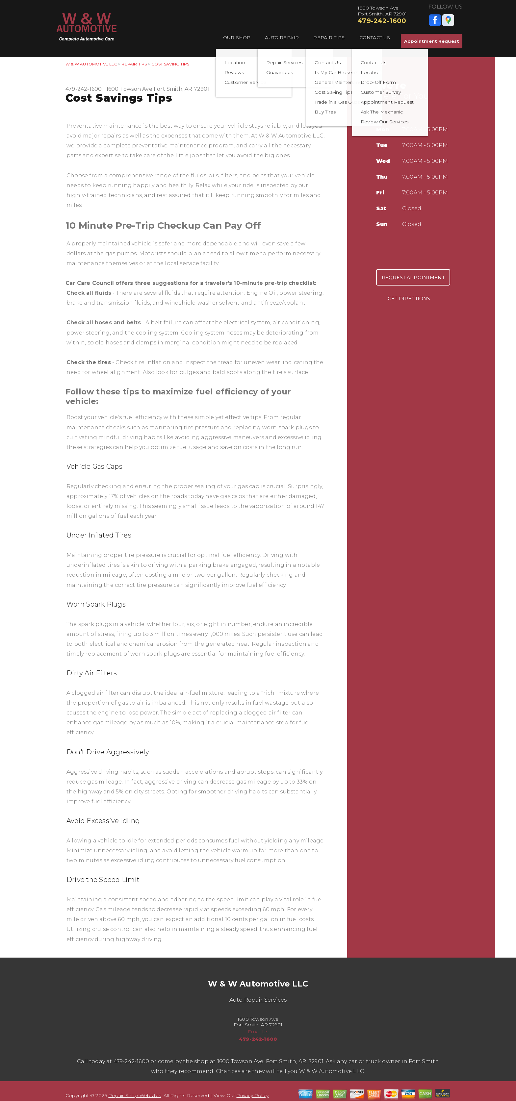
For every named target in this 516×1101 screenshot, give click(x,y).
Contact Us (374, 37)
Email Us (258, 1032)
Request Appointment (413, 278)
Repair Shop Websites (134, 1095)
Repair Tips (329, 37)
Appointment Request (431, 41)
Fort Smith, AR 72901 (182, 89)
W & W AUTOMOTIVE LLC (91, 64)
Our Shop (237, 37)
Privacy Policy (252, 1095)
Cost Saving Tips (170, 64)
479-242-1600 (382, 21)
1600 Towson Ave (129, 89)
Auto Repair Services (258, 1000)
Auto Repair (282, 37)
